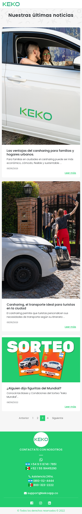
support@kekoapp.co (41, 493)
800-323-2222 (43, 485)
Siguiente (57, 418)
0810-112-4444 (43, 481)
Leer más (70, 173)
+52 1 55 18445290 (43, 468)
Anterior (24, 418)
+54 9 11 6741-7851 (43, 464)
